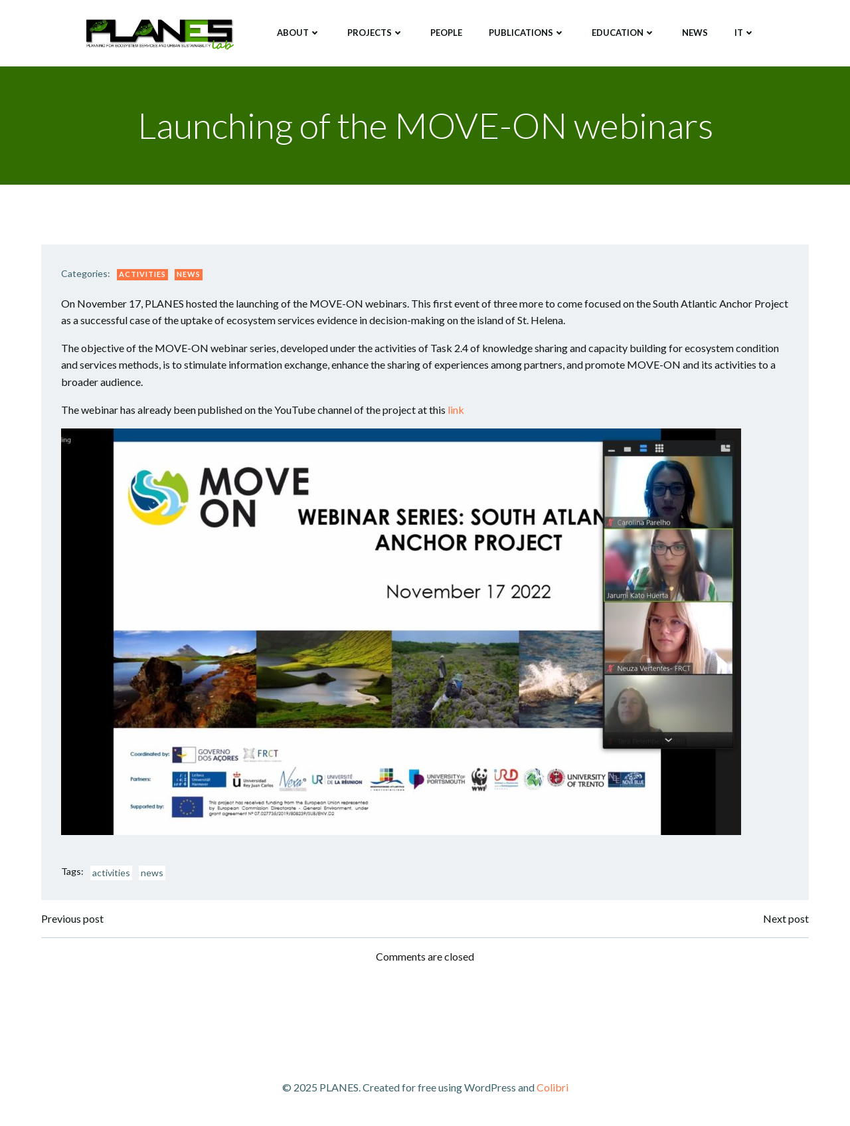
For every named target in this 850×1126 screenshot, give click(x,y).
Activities (142, 274)
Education (623, 32)
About (299, 32)
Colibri (552, 1087)
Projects (375, 32)
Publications (527, 32)
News (695, 32)
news (152, 872)
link (456, 409)
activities (111, 872)
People (446, 32)
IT (744, 32)
